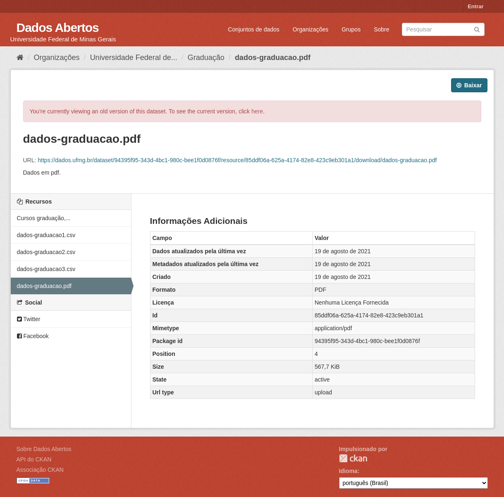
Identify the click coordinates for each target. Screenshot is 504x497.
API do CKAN (34, 459)
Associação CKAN (40, 469)
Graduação (206, 57)
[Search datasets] (443, 29)
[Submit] (476, 28)
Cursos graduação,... (44, 218)
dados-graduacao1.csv (46, 235)
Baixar (469, 85)
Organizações (310, 29)
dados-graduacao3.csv (46, 269)
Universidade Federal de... (133, 57)
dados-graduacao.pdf (273, 57)
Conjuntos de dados (253, 29)
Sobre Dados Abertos (44, 449)
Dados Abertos (58, 27)
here (257, 111)
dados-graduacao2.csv (46, 252)
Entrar (475, 6)
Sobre (381, 29)
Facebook (33, 336)
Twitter (29, 319)
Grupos (351, 29)
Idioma (348, 471)
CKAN (353, 458)
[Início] (20, 57)
